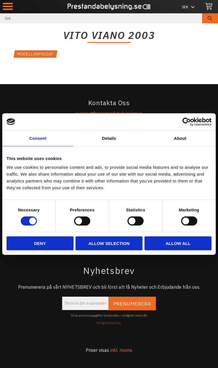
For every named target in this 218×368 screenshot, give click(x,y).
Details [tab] (109, 138)
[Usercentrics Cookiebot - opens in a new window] (186, 121)
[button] (8, 6)
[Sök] (210, 18)
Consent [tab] (38, 138)
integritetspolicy (109, 323)
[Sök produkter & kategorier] (101, 18)
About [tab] (180, 138)
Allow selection (108, 243)
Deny (40, 243)
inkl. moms (121, 350)
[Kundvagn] (208, 7)
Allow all (177, 243)
